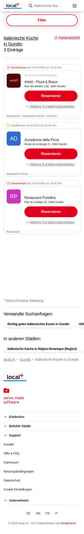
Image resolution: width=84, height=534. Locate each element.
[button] (42, 91)
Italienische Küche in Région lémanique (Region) (42, 349)
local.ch (9, 359)
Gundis (25, 359)
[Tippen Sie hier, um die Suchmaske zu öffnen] (46, 6)
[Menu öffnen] (74, 5)
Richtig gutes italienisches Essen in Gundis (38, 324)
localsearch (68, 523)
